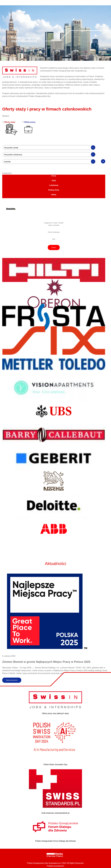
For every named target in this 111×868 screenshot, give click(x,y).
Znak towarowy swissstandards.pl (55, 813)
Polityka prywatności (55, 866)
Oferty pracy (29, 122)
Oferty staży (9, 122)
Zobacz (53, 247)
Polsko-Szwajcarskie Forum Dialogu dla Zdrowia (55, 841)
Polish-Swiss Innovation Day (55, 765)
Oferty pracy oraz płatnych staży (55, 713)
